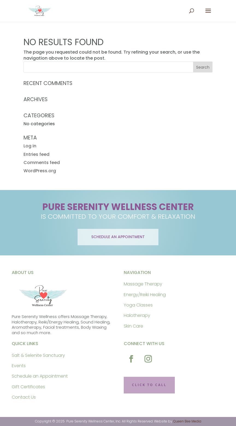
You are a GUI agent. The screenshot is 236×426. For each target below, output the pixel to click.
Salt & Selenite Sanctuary (38, 355)
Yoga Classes (138, 305)
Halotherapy (137, 315)
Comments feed (41, 162)
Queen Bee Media (187, 421)
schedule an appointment (118, 237)
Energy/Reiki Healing (145, 294)
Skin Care (133, 326)
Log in (29, 146)
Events (19, 366)
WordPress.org (39, 171)
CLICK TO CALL (149, 385)
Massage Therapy (143, 284)
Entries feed (36, 154)
